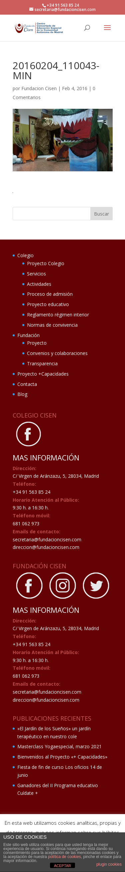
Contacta (27, 384)
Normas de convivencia (52, 325)
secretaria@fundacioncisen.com (47, 539)
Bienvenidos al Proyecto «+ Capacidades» (62, 757)
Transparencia (42, 363)
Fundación (28, 335)
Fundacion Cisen (39, 88)
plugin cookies (109, 864)
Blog (22, 394)
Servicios (36, 273)
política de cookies (64, 856)
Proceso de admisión (50, 294)
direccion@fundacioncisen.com (46, 547)
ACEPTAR (62, 866)
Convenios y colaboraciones (57, 353)
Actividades (39, 284)
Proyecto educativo (48, 304)
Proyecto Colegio (45, 263)
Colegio (25, 255)
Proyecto (37, 343)
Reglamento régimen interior (58, 314)
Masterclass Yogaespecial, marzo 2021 (59, 746)
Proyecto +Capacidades (43, 374)
